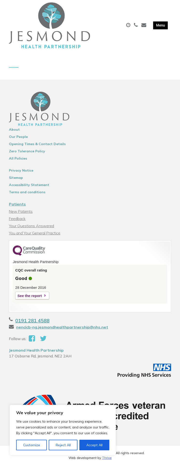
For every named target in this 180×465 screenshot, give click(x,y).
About (14, 129)
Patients (17, 204)
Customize (31, 445)
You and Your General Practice (34, 233)
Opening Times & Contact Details (37, 144)
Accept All (94, 445)
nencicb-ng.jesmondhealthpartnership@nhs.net (62, 327)
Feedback (17, 218)
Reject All (63, 445)
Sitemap (16, 177)
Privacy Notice (21, 170)
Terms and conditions (27, 192)
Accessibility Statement (29, 185)
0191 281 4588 (32, 320)
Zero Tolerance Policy (27, 151)
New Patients (21, 211)
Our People (18, 137)
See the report (29, 296)
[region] (63, 430)
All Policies (18, 158)
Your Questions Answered (31, 225)
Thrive (107, 458)
